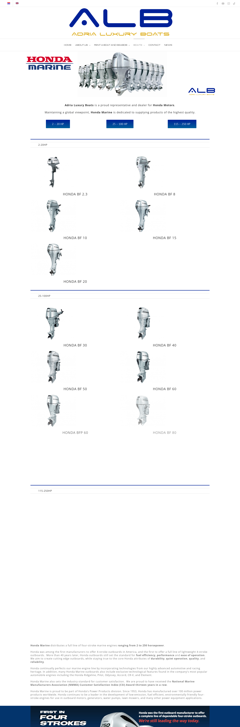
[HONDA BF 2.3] (53, 157)
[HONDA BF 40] (124, 308)
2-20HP (42, 144)
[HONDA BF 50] (91, 334)
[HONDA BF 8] (124, 157)
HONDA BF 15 (183, 219)
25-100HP (44, 296)
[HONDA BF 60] (162, 334)
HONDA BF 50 (113, 370)
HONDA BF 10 (113, 219)
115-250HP (45, 491)
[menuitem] (32, 144)
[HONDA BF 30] (53, 308)
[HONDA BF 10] (91, 182)
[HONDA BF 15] (162, 182)
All (32, 145)
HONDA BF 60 (183, 370)
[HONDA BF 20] (53, 226)
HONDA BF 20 (75, 262)
